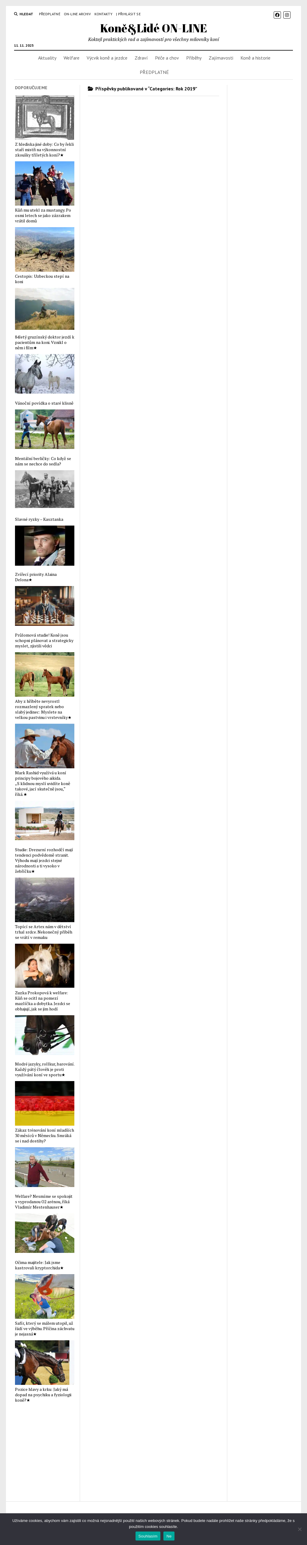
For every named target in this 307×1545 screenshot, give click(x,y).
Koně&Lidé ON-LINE (153, 28)
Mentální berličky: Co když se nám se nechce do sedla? (43, 461)
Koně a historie (255, 58)
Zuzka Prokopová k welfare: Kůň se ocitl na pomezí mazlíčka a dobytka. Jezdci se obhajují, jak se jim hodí (42, 1001)
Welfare (71, 58)
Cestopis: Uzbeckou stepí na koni (42, 279)
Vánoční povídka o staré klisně (44, 403)
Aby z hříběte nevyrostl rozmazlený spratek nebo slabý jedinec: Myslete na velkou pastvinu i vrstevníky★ (43, 709)
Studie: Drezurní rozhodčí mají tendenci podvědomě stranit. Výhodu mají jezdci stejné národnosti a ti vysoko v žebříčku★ (44, 860)
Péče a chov (167, 58)
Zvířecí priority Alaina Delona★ (36, 577)
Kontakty (103, 14)
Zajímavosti (221, 58)
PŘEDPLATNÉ (50, 14)
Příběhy (193, 58)
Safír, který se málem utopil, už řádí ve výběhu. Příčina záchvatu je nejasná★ (44, 1329)
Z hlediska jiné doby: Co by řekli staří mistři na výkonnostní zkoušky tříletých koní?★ (44, 150)
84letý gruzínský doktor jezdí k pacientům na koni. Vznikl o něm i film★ (44, 342)
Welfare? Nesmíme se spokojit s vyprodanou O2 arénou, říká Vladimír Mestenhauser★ (44, 1202)
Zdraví (141, 58)
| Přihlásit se (128, 14)
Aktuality (47, 58)
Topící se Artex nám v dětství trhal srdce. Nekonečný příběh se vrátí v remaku (43, 932)
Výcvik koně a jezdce (107, 58)
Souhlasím (148, 1536)
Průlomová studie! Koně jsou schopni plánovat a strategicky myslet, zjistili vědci (44, 640)
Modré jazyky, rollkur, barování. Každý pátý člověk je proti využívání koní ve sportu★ (44, 1069)
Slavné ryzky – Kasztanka (39, 519)
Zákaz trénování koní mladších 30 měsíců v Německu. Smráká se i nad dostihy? (44, 1135)
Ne (168, 1536)
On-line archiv (77, 14)
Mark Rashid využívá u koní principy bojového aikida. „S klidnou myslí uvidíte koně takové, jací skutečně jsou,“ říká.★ (42, 783)
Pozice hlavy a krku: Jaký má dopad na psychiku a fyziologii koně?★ (43, 1395)
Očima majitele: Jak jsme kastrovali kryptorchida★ (39, 1265)
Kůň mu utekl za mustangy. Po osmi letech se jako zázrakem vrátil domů (43, 215)
